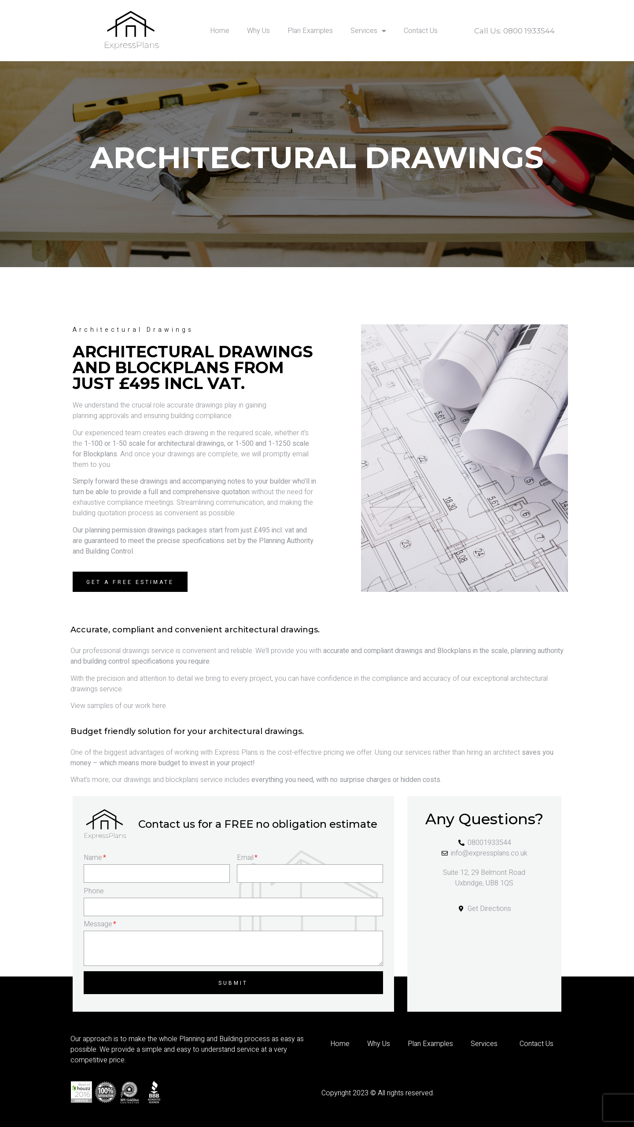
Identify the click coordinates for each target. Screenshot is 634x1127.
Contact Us (421, 31)
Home (219, 31)
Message (100, 924)
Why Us (258, 31)
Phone (94, 891)
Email (247, 857)
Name (95, 857)
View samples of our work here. (118, 706)
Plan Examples (310, 31)
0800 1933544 (529, 30)
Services (368, 31)
